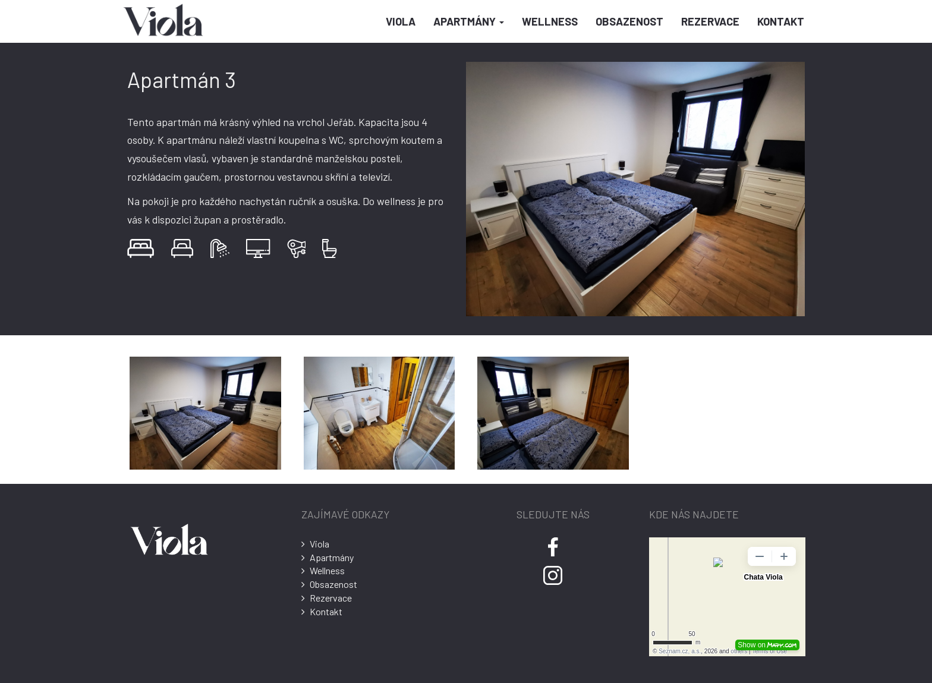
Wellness (550, 21)
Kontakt (780, 21)
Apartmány (468, 21)
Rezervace (710, 21)
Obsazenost (629, 21)
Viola (400, 21)
